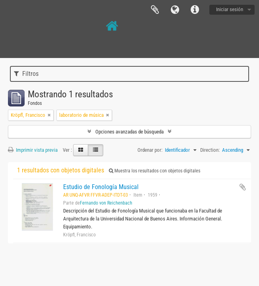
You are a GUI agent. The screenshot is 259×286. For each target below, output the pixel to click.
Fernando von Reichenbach (106, 203)
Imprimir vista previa (33, 150)
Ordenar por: (149, 150)
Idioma (175, 10)
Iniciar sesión (229, 9)
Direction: (210, 150)
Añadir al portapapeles (243, 187)
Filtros (26, 73)
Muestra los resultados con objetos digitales (154, 171)
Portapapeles (155, 10)
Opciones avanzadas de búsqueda (129, 132)
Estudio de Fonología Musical (101, 187)
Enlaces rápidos (195, 10)
